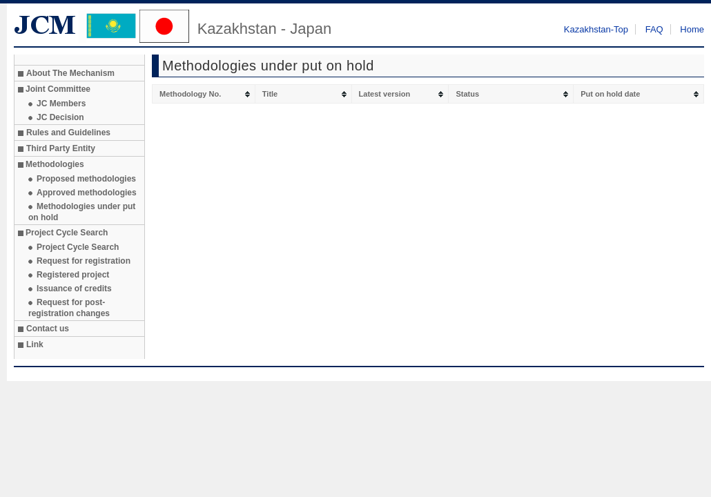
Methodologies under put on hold (81, 212)
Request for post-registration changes (69, 308)
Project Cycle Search (78, 247)
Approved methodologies (87, 192)
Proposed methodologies (86, 179)
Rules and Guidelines (68, 132)
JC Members (61, 103)
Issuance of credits (74, 288)
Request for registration (83, 261)
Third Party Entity (60, 148)
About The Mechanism (70, 73)
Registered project (73, 275)
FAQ (654, 29)
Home (692, 29)
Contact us (47, 328)
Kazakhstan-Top (596, 29)
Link (34, 344)
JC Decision (60, 117)
